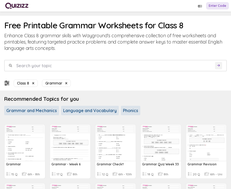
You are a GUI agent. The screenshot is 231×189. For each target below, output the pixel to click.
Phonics (130, 110)
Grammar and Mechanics (31, 110)
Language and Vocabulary (90, 110)
